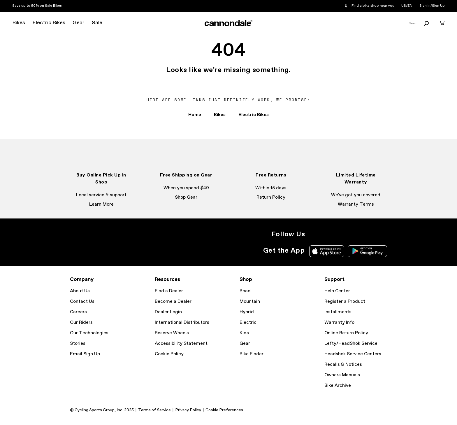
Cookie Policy (169, 354)
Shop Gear (186, 197)
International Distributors (182, 322)
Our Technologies (89, 333)
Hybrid (247, 312)
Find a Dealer (169, 291)
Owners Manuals (342, 375)
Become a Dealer (173, 301)
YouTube (351, 234)
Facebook (325, 234)
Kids (244, 333)
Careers (78, 312)
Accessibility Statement (181, 343)
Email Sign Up (85, 354)
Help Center (337, 291)
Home (194, 115)
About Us (80, 291)
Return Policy (270, 197)
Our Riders (81, 322)
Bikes (18, 22)
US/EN (406, 6)
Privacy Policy (188, 410)
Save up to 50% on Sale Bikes (37, 6)
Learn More (101, 204)
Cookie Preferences (224, 410)
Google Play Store (367, 251)
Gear (79, 22)
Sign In (424, 6)
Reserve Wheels (172, 333)
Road (245, 291)
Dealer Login (168, 312)
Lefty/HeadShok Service (350, 343)
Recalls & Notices (343, 364)
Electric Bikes (48, 22)
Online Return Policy (346, 333)
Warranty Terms (356, 204)
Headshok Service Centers (352, 354)
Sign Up (438, 6)
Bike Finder (251, 354)
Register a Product (344, 301)
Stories (77, 343)
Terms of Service (154, 410)
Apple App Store (326, 251)
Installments (337, 312)
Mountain (250, 301)
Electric (248, 322)
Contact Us (82, 301)
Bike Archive (337, 385)
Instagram (313, 234)
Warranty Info (339, 322)
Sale (97, 22)
